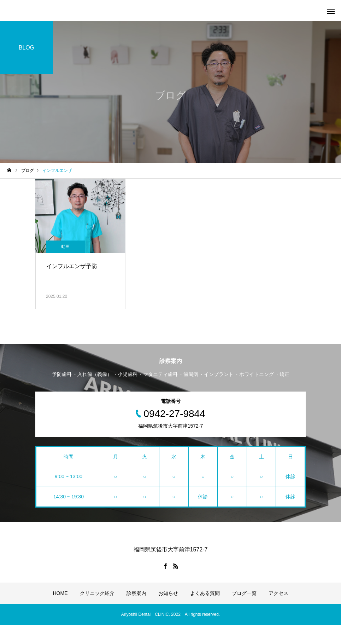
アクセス (278, 593)
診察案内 (136, 593)
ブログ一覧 (244, 593)
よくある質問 (205, 593)
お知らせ (168, 593)
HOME (60, 593)
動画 (65, 246)
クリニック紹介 (97, 593)
